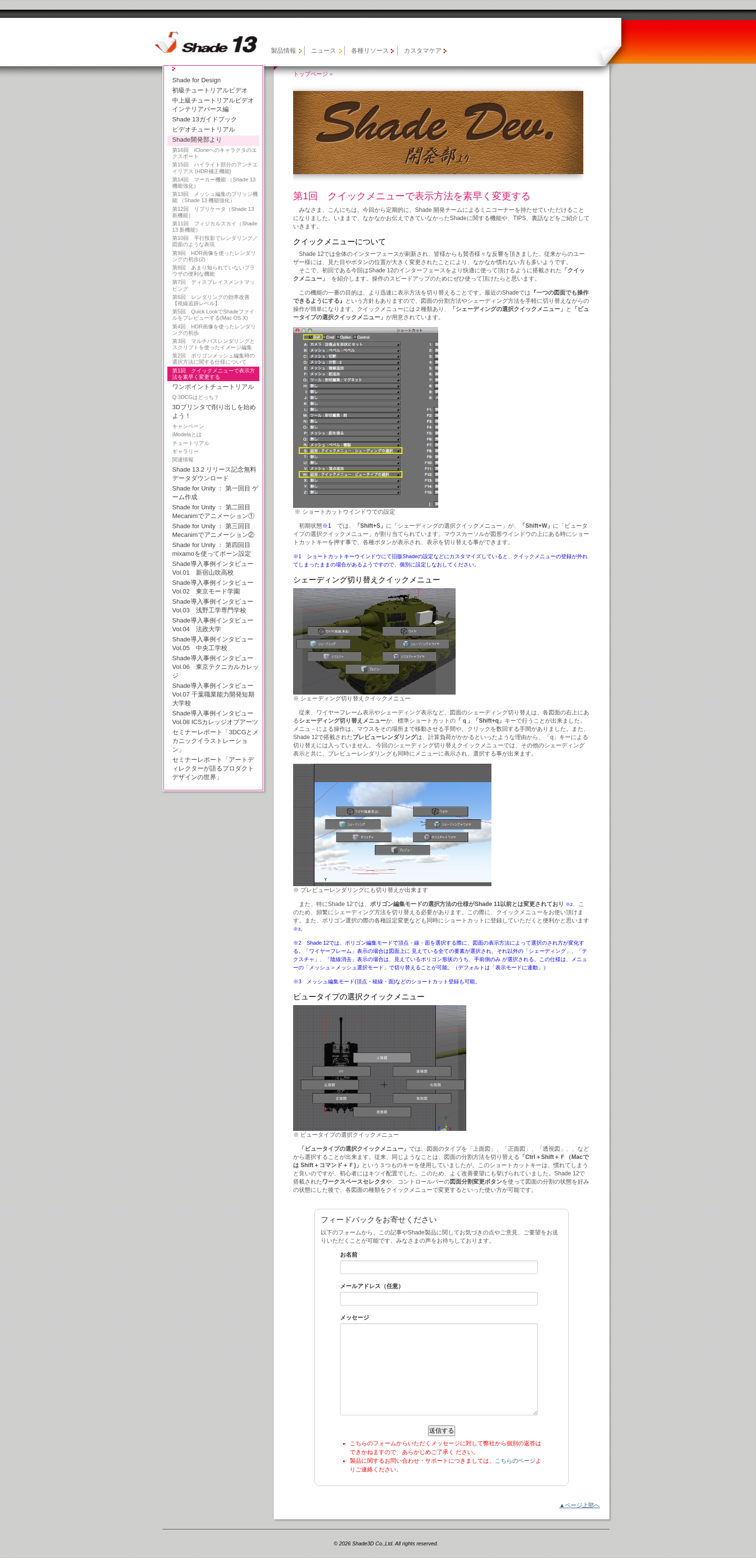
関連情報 (182, 459)
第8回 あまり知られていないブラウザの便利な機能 (213, 271)
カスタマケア (423, 50)
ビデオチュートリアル (203, 129)
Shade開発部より (197, 139)
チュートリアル (190, 443)
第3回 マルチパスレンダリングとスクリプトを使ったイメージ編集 (213, 344)
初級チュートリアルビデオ (210, 90)
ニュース (323, 50)
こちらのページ (515, 1460)
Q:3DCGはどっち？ (195, 397)
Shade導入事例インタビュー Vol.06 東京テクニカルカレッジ (215, 666)
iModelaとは (187, 434)
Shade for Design (196, 80)
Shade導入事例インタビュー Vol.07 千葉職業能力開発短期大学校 (213, 694)
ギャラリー (185, 451)
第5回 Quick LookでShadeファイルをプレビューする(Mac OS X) (213, 315)
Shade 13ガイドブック (204, 119)
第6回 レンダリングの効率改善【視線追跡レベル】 (211, 300)
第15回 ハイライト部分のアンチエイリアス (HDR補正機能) (215, 168)
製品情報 (283, 50)
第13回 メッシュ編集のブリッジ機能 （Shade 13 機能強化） (215, 197)
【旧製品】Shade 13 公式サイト (200, 42)
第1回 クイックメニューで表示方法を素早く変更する (213, 374)
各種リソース (370, 50)
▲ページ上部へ (579, 1505)
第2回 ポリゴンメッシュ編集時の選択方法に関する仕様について (213, 359)
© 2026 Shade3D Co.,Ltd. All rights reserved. (386, 1543)
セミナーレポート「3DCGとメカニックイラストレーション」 (215, 740)
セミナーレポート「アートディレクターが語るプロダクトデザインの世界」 (213, 768)
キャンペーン (188, 426)
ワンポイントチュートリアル (213, 386)
